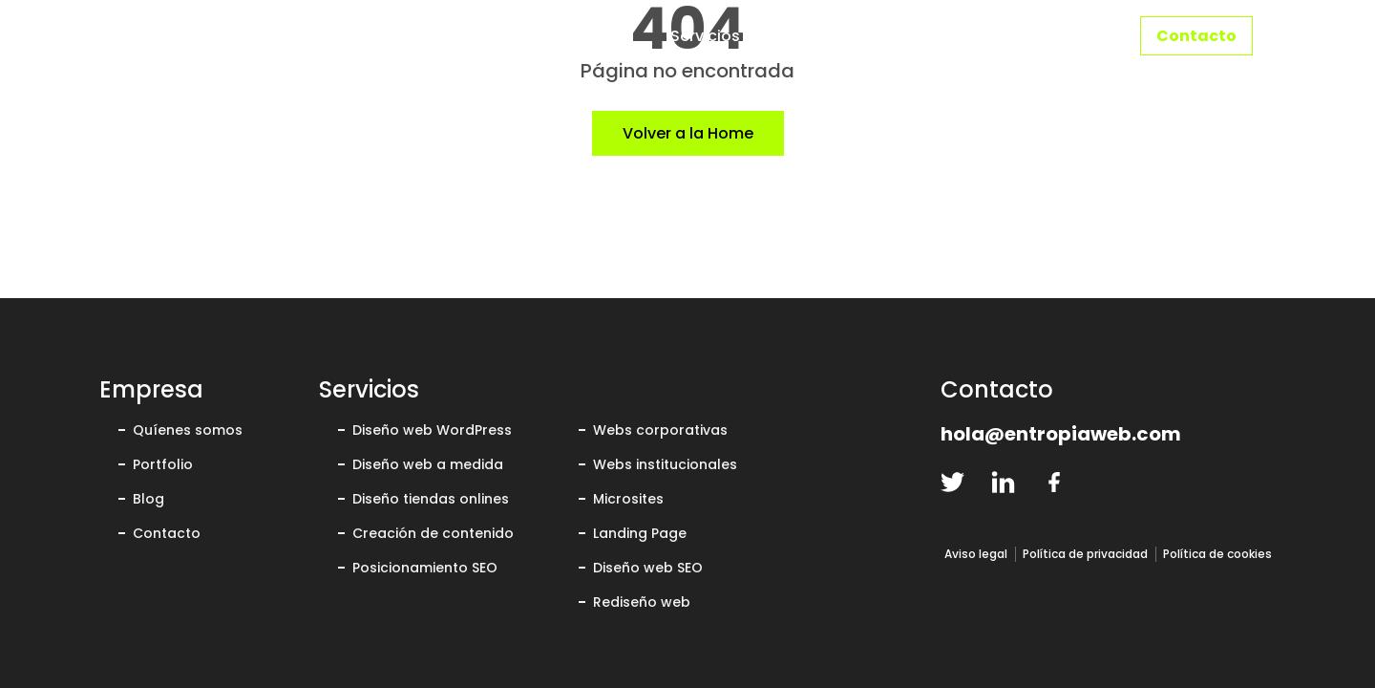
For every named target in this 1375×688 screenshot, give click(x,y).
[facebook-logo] (1054, 482)
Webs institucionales (665, 464)
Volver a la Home (688, 133)
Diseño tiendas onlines (430, 498)
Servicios (705, 36)
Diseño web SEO (648, 567)
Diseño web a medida (427, 464)
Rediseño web (641, 602)
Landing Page (640, 533)
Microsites (628, 498)
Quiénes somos (899, 36)
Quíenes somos (188, 430)
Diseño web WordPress (432, 430)
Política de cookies (1217, 554)
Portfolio (1050, 36)
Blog (148, 498)
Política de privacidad (1085, 554)
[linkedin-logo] (1003, 482)
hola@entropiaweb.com (1061, 433)
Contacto (1196, 36)
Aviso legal (975, 554)
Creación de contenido (433, 533)
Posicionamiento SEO (424, 567)
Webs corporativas (660, 430)
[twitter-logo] (952, 482)
